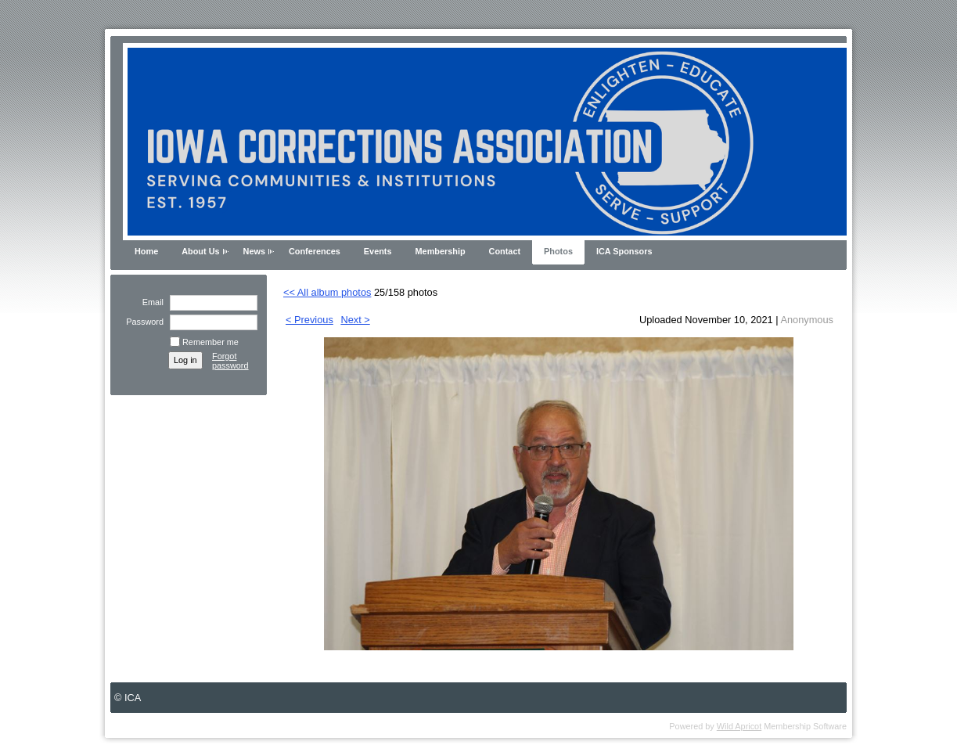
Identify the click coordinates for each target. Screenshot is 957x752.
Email (150, 302)
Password (142, 321)
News (254, 251)
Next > (354, 320)
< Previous (309, 320)
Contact (504, 251)
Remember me (210, 342)
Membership (441, 251)
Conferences (314, 251)
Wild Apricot (739, 726)
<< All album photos (327, 292)
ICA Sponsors (624, 251)
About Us (200, 251)
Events (378, 251)
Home (146, 251)
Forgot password (230, 360)
